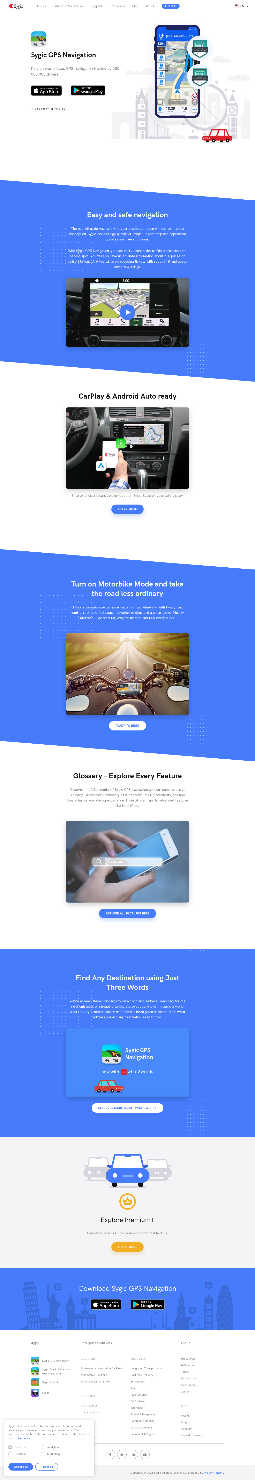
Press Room (188, 1385)
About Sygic (187, 1358)
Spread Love (188, 1378)
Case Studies (89, 1405)
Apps (40, 6)
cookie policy (21, 1438)
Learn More (127, 1247)
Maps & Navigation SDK (96, 1381)
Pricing (184, 1415)
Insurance (137, 1407)
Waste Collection (141, 1427)
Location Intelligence (143, 1434)
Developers (117, 6)
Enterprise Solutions (67, 6)
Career (184, 1371)
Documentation (90, 1412)
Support (96, 6)
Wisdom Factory (214, 1472)
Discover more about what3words (127, 1108)
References (187, 1365)
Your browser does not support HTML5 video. (127, 312)
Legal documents (191, 1435)
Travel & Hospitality (143, 1414)
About (150, 6)
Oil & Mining (138, 1401)
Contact (185, 1391)
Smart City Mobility (142, 1421)
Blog (135, 6)
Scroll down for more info (50, 108)
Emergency (138, 1381)
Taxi (133, 1388)
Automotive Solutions (94, 1375)
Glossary (186, 1428)
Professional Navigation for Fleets (102, 1368)
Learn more (127, 509)
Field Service (139, 1394)
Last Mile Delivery (142, 1375)
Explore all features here (127, 913)
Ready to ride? (127, 725)
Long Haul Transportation (147, 1368)
